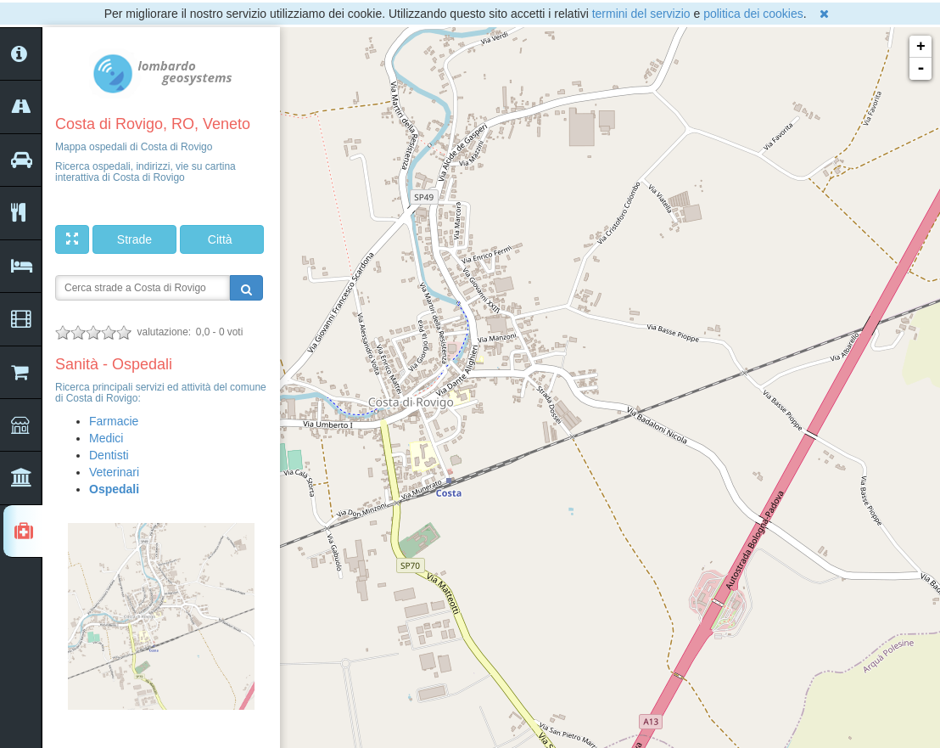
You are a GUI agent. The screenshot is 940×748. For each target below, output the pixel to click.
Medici (106, 438)
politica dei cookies (753, 13)
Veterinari (114, 472)
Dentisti (109, 455)
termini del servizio (641, 13)
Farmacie (113, 421)
